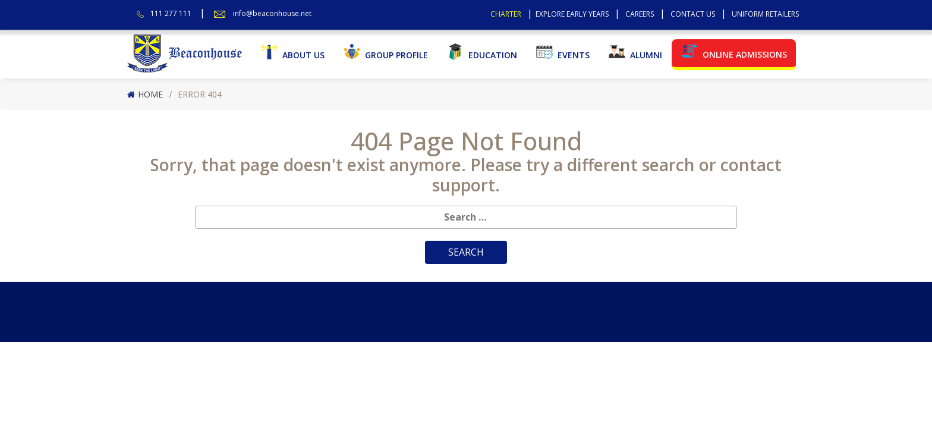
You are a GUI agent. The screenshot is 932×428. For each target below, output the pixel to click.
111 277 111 (170, 13)
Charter (505, 14)
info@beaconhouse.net (272, 13)
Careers (639, 14)
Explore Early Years (572, 14)
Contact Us (692, 14)
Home (150, 94)
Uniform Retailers (765, 14)
